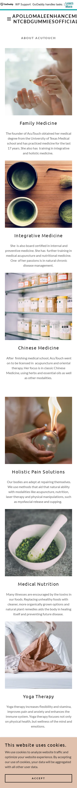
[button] (6, 19)
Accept (38, 778)
